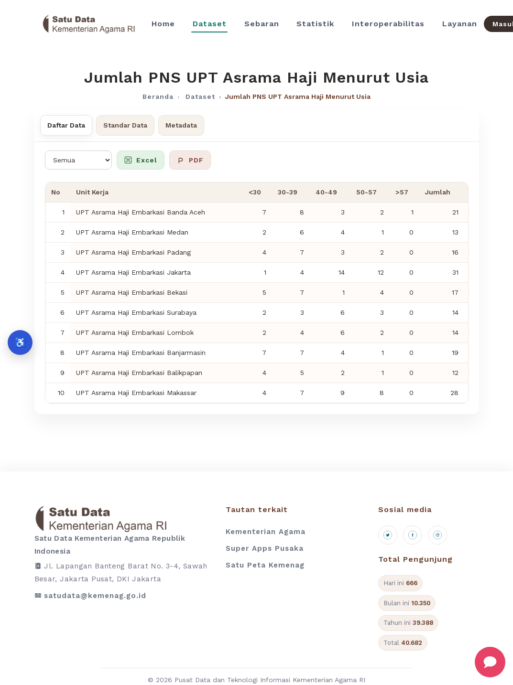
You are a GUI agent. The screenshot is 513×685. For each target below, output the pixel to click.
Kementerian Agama (266, 531)
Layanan (459, 23)
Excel (140, 160)
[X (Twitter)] (387, 535)
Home (163, 23)
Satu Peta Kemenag (265, 565)
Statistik (315, 23)
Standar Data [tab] (125, 125)
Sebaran (261, 23)
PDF (190, 160)
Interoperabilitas (388, 23)
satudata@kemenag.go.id (95, 595)
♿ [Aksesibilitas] (20, 342)
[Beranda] (88, 24)
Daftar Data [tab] (66, 125)
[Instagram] (437, 535)
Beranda (158, 96)
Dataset (210, 23)
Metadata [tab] (181, 125)
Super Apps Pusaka (265, 548)
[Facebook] (412, 535)
